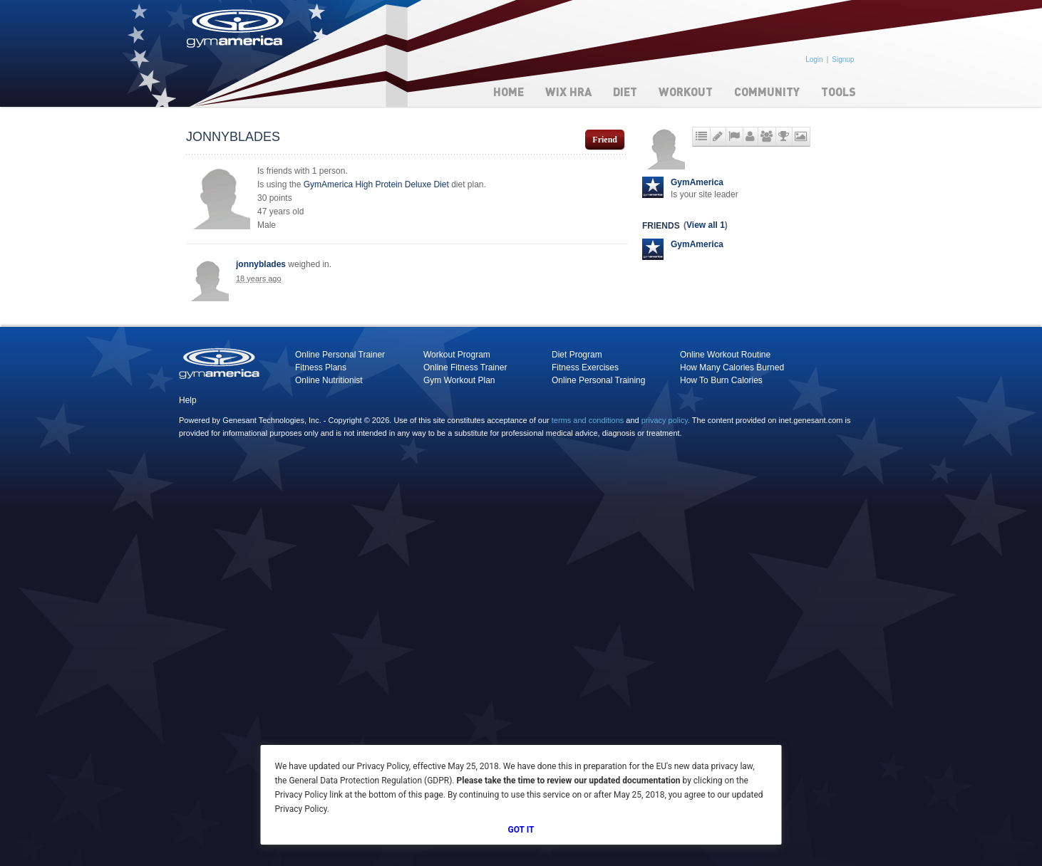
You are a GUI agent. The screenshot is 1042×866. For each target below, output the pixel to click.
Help (188, 400)
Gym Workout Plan (459, 380)
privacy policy (664, 420)
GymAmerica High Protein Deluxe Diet (376, 184)
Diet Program (577, 355)
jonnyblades (261, 264)
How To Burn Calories (721, 380)
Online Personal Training (598, 380)
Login (813, 59)
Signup (843, 59)
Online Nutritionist (329, 380)
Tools (838, 91)
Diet (625, 91)
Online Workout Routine (725, 355)
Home (508, 91)
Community (767, 91)
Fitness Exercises (585, 367)
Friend (604, 140)
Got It (521, 830)
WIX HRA (568, 91)
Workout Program (456, 355)
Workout (686, 91)
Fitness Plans (320, 367)
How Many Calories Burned (732, 367)
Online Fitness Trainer (465, 367)
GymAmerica (697, 182)
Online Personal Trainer (340, 355)
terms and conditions (588, 420)
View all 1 (705, 225)
